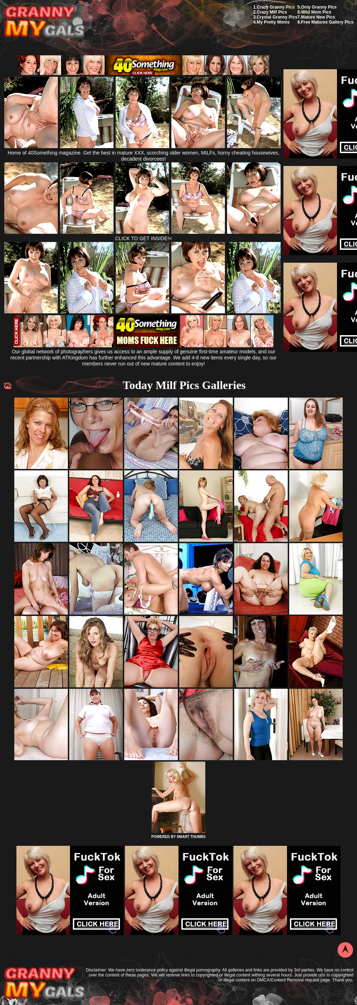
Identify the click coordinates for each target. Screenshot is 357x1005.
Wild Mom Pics (316, 12)
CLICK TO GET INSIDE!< (143, 238)
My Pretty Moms (273, 22)
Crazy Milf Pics (272, 12)
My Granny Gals (44, 22)
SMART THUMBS (191, 837)
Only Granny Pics (319, 7)
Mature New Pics (318, 17)
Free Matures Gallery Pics (327, 22)
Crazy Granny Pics (276, 7)
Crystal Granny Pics (277, 17)
